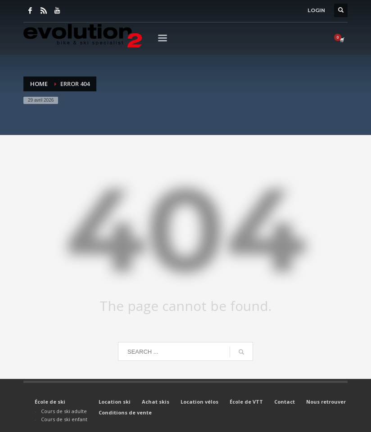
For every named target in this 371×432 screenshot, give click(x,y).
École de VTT (246, 401)
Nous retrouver (326, 401)
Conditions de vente (125, 412)
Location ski (115, 401)
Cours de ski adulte (64, 411)
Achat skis (155, 401)
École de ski (50, 401)
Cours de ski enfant (64, 419)
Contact (284, 401)
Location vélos (199, 401)
